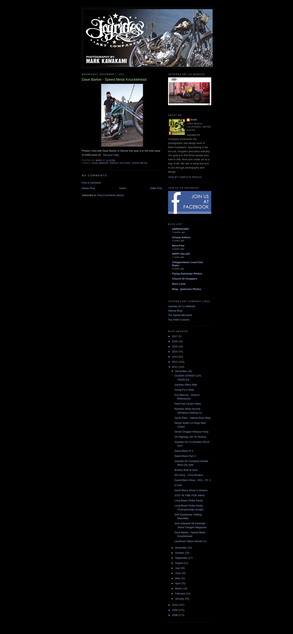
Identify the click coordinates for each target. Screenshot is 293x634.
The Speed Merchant (180, 315)
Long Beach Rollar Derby (188, 500)
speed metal (140, 163)
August (179, 563)
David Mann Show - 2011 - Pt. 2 (192, 480)
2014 (175, 351)
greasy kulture (120, 163)
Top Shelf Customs (178, 319)
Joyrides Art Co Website (181, 306)
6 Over (178, 485)
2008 (175, 615)
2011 (175, 366)
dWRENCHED (180, 228)
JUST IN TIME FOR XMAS (189, 495)
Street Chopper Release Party (191, 431)
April (178, 583)
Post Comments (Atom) (110, 195)
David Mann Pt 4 (183, 450)
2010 (175, 604)
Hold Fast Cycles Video (187, 403)
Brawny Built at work (185, 469)
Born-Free (178, 245)
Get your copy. (111, 154)
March (179, 588)
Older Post (156, 188)
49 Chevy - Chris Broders (188, 475)
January (180, 598)
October (180, 552)
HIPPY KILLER (181, 253)
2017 (175, 336)
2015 (175, 346)
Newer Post (88, 188)
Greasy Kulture (181, 237)
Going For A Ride (184, 389)
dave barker (100, 163)
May (178, 578)
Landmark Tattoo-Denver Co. (190, 541)
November (181, 547)
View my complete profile (185, 177)
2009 (175, 610)
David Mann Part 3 (185, 456)
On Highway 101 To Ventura (190, 436)
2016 (175, 341)
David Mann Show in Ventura (190, 490)
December (181, 371)
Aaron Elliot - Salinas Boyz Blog (192, 417)
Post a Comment (91, 182)
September (181, 557)
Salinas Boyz (175, 310)
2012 (175, 361)
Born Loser (179, 283)
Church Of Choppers (184, 278)
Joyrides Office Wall (185, 384)
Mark (194, 120)
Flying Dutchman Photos (187, 273)
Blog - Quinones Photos (186, 289)
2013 (175, 356)
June (178, 573)
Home (122, 188)
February (180, 593)
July (177, 568)
